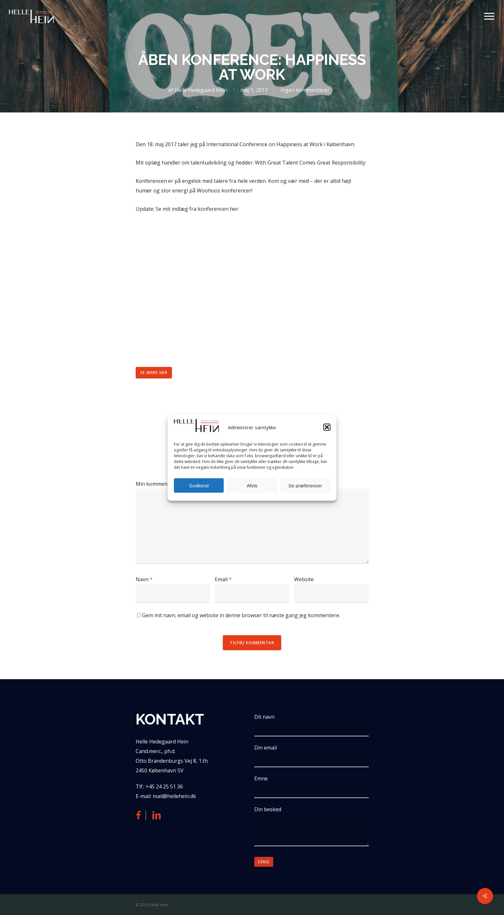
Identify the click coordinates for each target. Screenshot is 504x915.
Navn (144, 579)
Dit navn (311, 724)
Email (223, 579)
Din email (311, 755)
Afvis (252, 485)
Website (304, 579)
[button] (327, 427)
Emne (311, 786)
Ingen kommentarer (305, 89)
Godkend (199, 485)
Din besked (311, 827)
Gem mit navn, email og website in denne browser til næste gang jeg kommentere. (241, 615)
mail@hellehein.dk (174, 796)
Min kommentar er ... (160, 483)
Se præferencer (305, 485)
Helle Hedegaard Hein (201, 89)
